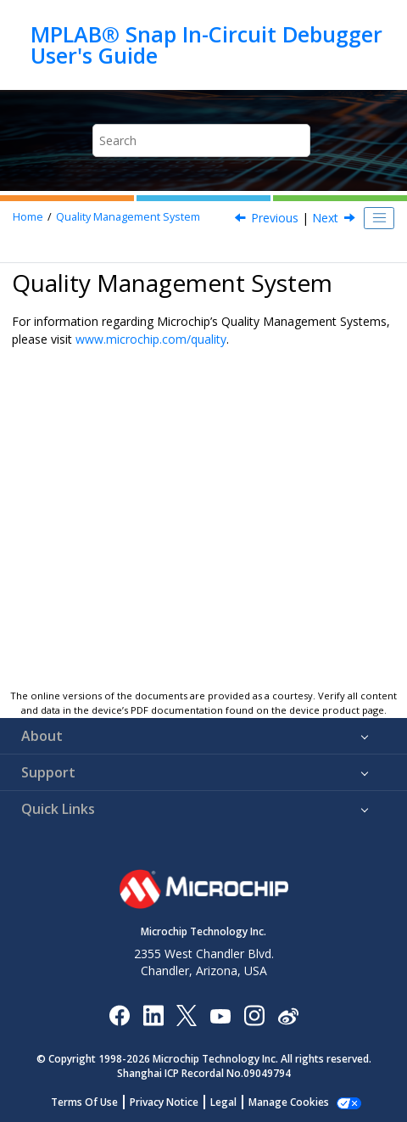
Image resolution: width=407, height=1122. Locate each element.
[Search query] (201, 140)
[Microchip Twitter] (186, 1014)
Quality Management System (128, 217)
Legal (223, 1102)
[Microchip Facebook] (119, 1014)
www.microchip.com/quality (150, 339)
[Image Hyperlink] (220, 1015)
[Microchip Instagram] (254, 1014)
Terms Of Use (84, 1102)
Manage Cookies (288, 1102)
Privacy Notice (164, 1102)
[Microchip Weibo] (287, 1015)
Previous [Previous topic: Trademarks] (274, 218)
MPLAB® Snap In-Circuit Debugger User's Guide (206, 44)
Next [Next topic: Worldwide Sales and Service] (325, 218)
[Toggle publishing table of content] (379, 218)
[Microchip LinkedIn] (153, 1014)
